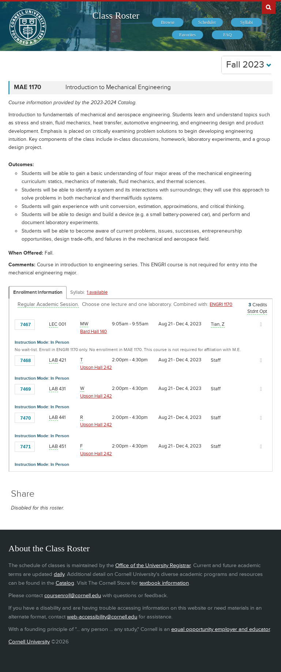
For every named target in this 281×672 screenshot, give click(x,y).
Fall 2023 (248, 64)
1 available (97, 292)
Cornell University (29, 641)
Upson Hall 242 (96, 367)
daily (59, 574)
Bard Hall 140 (93, 332)
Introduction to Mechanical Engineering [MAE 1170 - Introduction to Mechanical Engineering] (118, 87)
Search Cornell (269, 7)
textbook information (164, 583)
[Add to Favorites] (42, 324)
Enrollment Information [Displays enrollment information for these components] (38, 292)
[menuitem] (167, 22)
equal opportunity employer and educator (220, 629)
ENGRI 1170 (221, 304)
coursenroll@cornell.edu (72, 595)
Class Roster (116, 15)
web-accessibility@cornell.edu (102, 616)
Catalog (65, 583)
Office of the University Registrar (153, 565)
